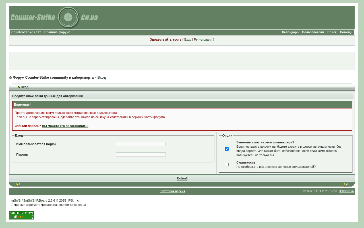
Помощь (346, 32)
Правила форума (57, 32)
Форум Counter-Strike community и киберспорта (53, 78)
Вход (187, 39)
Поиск (332, 32)
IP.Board (41, 200)
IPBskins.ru (346, 191)
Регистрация (203, 39)
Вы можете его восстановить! (65, 125)
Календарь (290, 32)
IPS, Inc (73, 200)
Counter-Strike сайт (26, 32)
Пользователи (313, 32)
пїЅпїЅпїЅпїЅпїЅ (23, 200)
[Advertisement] (182, 61)
